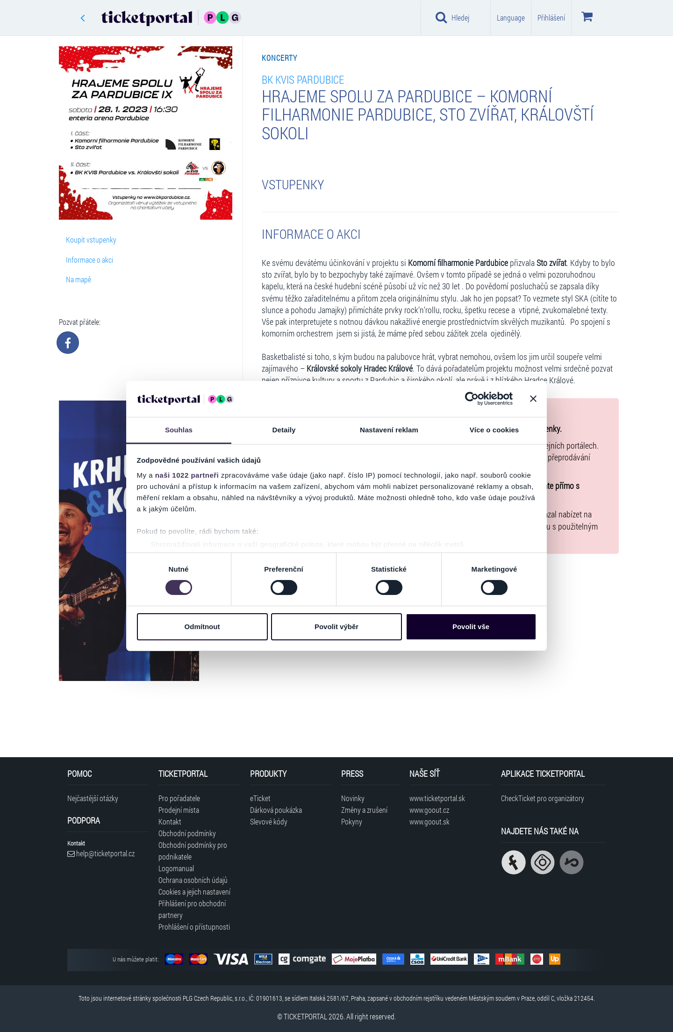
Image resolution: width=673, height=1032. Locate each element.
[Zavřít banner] (533, 398)
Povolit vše (470, 627)
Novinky (353, 798)
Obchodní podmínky (187, 833)
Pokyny (351, 821)
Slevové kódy (268, 821)
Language (511, 17)
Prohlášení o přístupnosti (194, 927)
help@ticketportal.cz (101, 853)
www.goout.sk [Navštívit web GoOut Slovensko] (429, 821)
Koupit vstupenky (91, 239)
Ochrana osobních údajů (193, 880)
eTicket (260, 798)
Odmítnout (202, 627)
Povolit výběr (336, 627)
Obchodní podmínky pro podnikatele (192, 850)
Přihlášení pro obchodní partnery (192, 909)
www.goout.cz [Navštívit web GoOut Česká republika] (429, 810)
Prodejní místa (178, 810)
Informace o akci (89, 260)
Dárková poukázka (276, 810)
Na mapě (78, 279)
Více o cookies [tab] (494, 430)
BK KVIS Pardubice (303, 79)
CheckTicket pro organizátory (542, 798)
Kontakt (169, 821)
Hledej (452, 17)
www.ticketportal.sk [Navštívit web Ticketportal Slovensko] (437, 798)
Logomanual (176, 868)
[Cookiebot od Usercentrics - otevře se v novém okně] (472, 399)
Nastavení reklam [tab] (389, 430)
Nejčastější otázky (92, 798)
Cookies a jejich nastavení (194, 891)
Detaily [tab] (284, 430)
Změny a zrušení (364, 810)
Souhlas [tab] (179, 430)
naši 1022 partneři (187, 475)
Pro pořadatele (179, 798)
